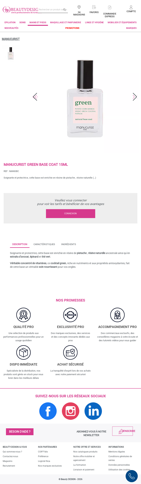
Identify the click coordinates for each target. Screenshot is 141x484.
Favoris (94, 12)
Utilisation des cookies (119, 469)
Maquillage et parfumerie (65, 22)
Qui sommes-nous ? (12, 451)
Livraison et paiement (83, 469)
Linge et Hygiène (94, 22)
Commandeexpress (109, 15)
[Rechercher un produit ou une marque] (53, 9)
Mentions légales (116, 451)
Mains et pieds (38, 22)
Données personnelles (119, 465)
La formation (79, 465)
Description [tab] (19, 244)
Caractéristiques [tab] (44, 244)
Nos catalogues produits (85, 451)
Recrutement (9, 466)
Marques (131, 28)
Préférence (43, 456)
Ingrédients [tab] (68, 244)
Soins (22, 22)
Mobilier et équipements (122, 22)
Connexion (70, 213)
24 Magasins (79, 13)
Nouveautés (11, 28)
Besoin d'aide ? (19, 431)
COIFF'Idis (43, 451)
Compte (131, 11)
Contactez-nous (10, 456)
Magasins (7, 461)
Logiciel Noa (44, 461)
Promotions (72, 28)
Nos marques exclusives (50, 466)
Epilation (10, 22)
